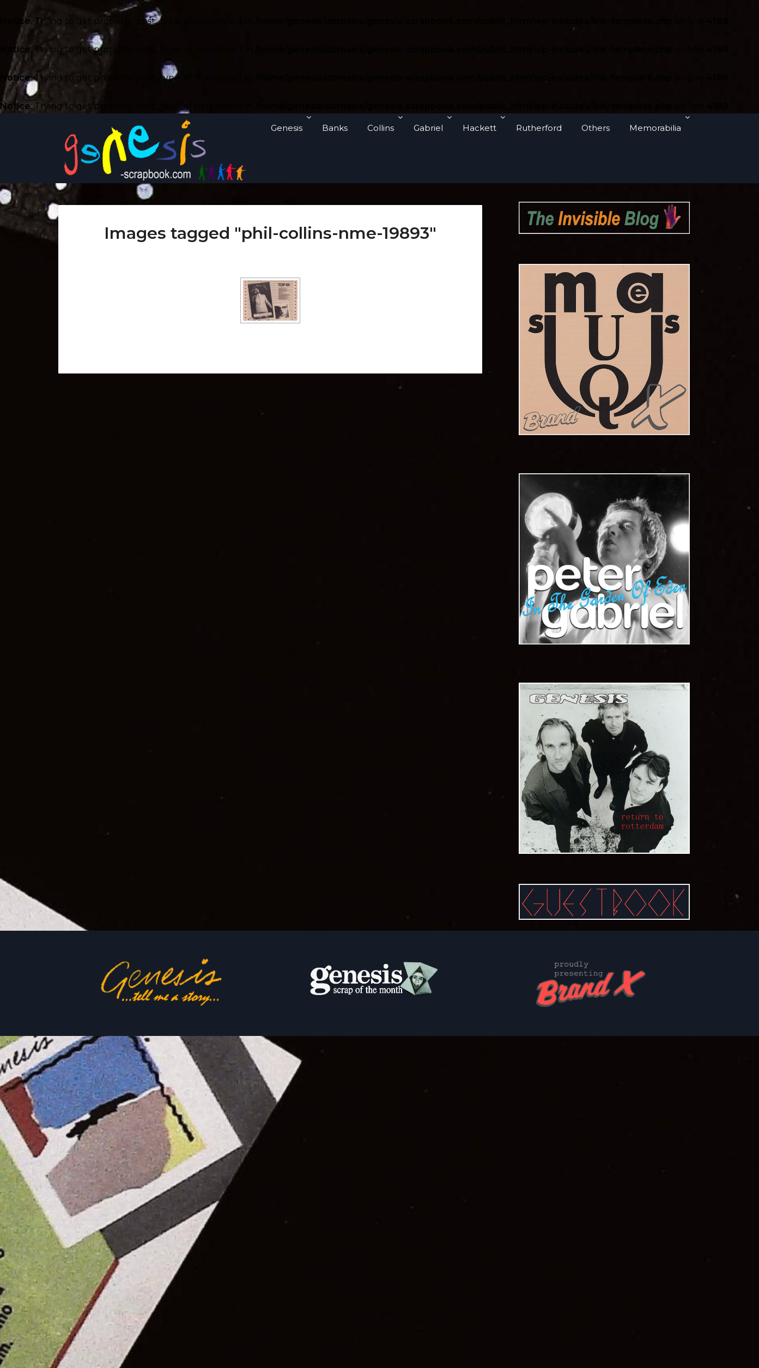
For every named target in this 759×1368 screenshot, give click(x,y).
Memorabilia (655, 128)
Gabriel (428, 128)
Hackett (479, 128)
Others (595, 128)
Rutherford (539, 128)
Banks (335, 128)
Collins (380, 128)
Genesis (286, 128)
